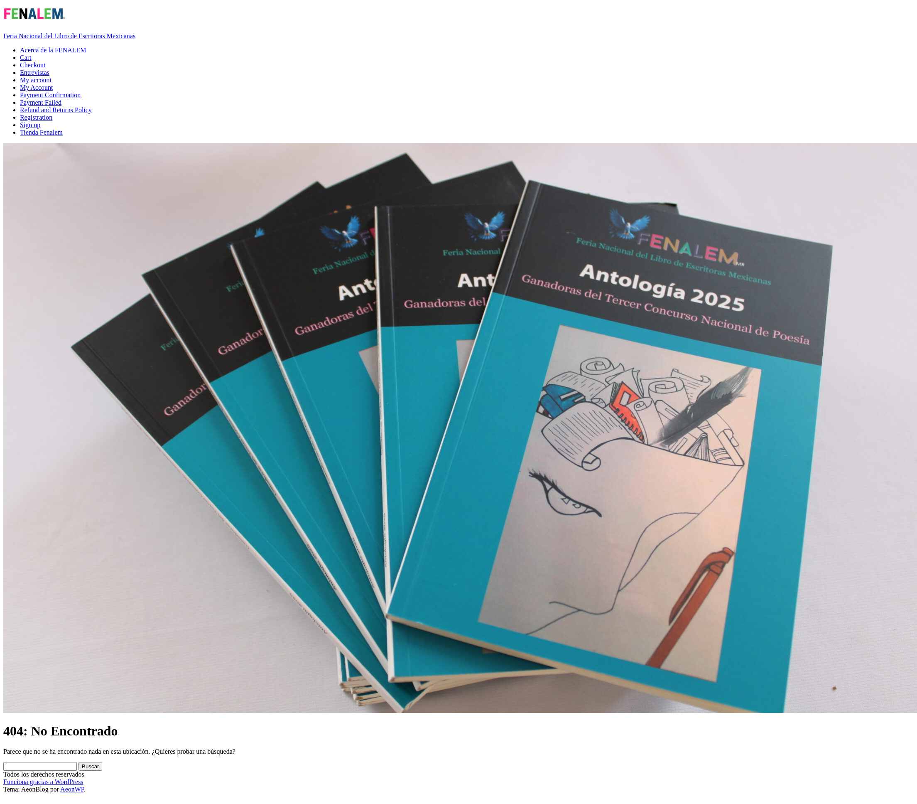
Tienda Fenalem (41, 132)
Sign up (30, 124)
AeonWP (72, 789)
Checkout (32, 65)
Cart (26, 57)
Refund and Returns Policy (56, 109)
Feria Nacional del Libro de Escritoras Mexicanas (69, 35)
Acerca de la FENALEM (53, 50)
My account (35, 80)
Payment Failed (40, 102)
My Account (36, 87)
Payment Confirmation (50, 94)
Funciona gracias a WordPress (43, 781)
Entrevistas (34, 72)
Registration (36, 117)
